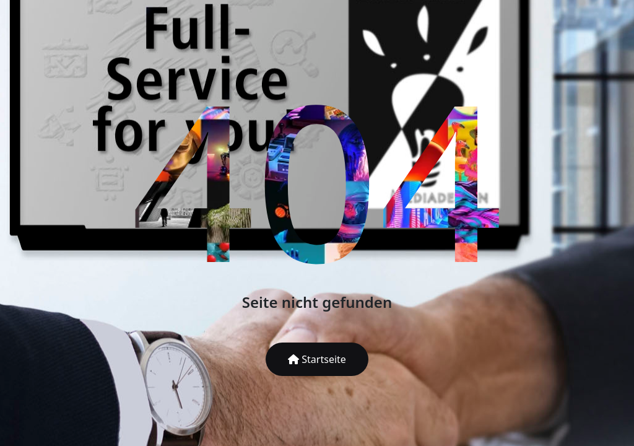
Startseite (317, 359)
